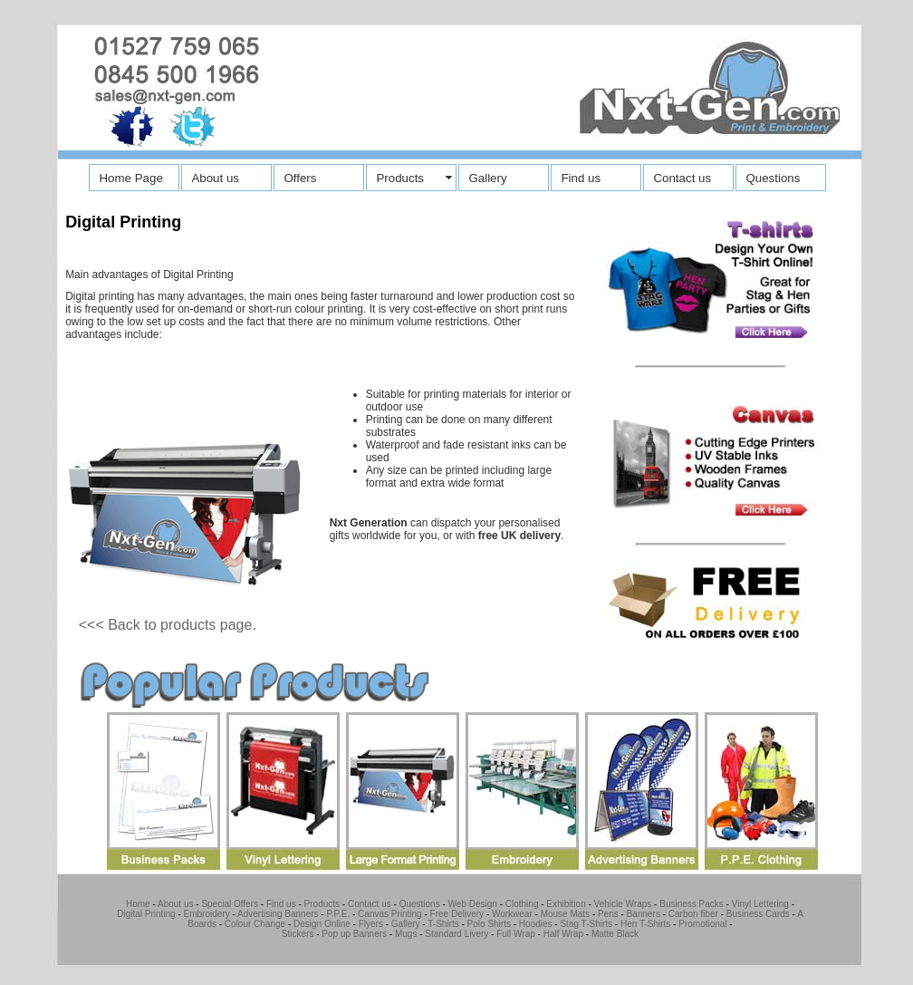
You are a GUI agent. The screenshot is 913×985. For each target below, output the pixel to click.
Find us (581, 178)
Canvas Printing (390, 914)
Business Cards (758, 914)
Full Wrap (515, 934)
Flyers (371, 924)
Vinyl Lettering (760, 904)
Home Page (130, 178)
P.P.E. (337, 914)
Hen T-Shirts (645, 924)
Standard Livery (456, 934)
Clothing (522, 904)
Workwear (512, 914)
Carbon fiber (692, 914)
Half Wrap (563, 934)
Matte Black (615, 934)
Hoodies (536, 924)
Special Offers (229, 904)
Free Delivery (457, 914)
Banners (643, 914)
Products (400, 178)
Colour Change (255, 924)
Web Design (472, 904)
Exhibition (565, 904)
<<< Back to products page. (167, 625)
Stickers (298, 934)
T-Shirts (443, 924)
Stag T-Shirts (586, 924)
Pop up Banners (354, 934)
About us (215, 178)
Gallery (487, 178)
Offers (300, 178)
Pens (608, 914)
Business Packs (691, 904)
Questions (772, 178)
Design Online (322, 924)
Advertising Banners (278, 914)
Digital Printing (146, 914)
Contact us (682, 178)
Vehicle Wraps (623, 904)
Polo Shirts (489, 924)
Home (138, 904)
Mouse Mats (565, 914)
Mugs (406, 934)
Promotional (702, 924)
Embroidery (207, 914)
